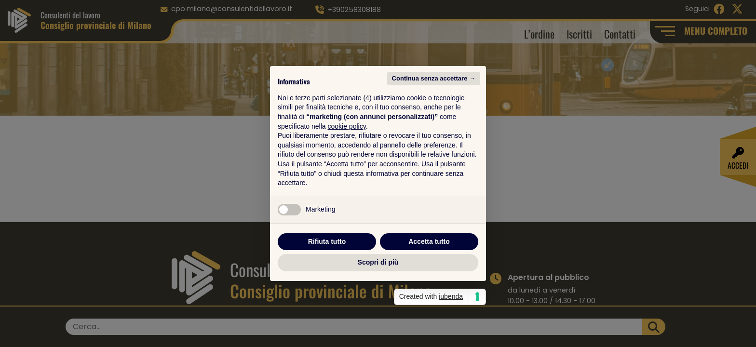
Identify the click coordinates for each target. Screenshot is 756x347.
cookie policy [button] (347, 126)
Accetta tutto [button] (429, 241)
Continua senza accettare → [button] (433, 78)
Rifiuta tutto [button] (327, 241)
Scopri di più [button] (378, 262)
